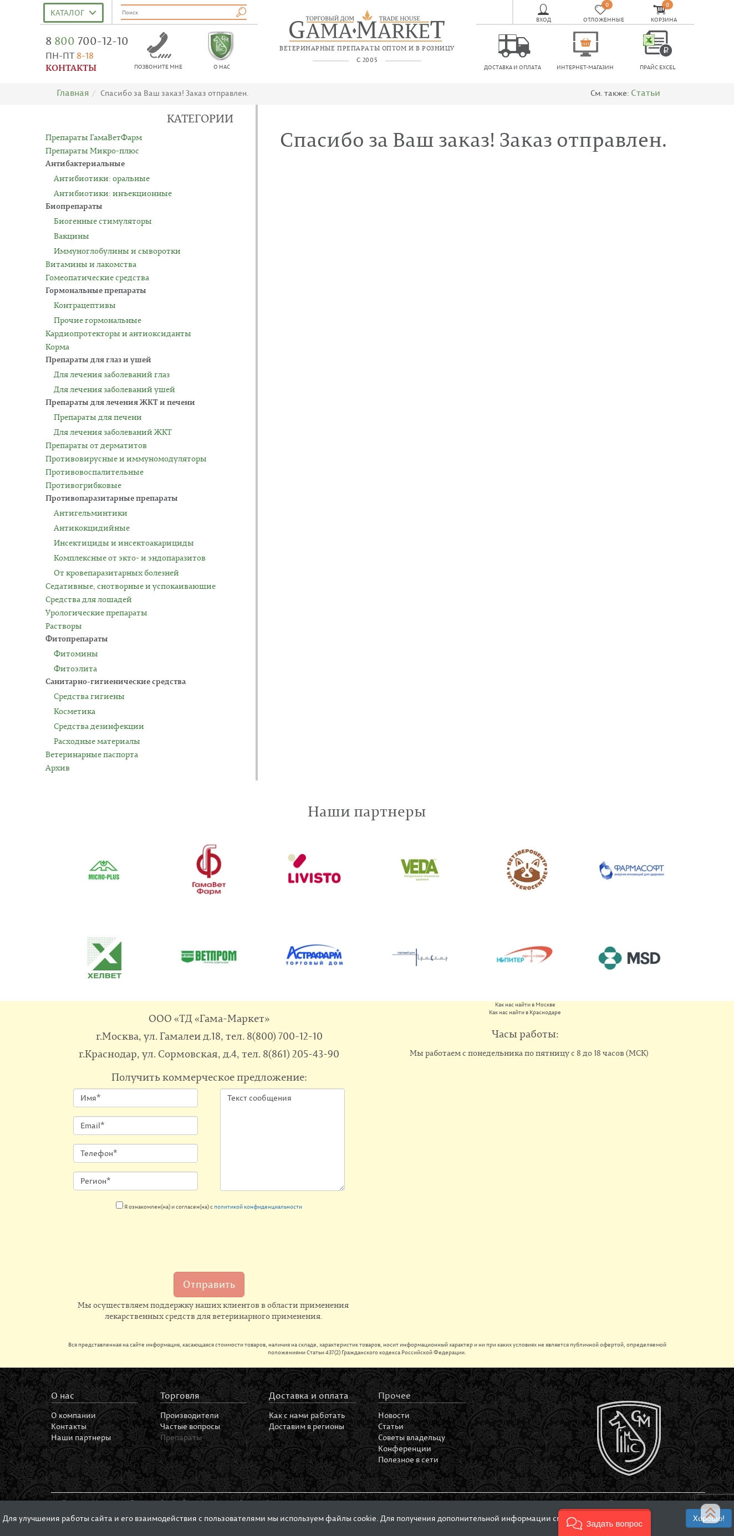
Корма (57, 346)
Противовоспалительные (94, 471)
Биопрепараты (74, 205)
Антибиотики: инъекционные (113, 193)
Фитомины (76, 653)
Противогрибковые (83, 485)
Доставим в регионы (306, 1426)
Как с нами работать (307, 1415)
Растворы (63, 625)
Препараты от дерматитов (96, 445)
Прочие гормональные (97, 320)
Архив (57, 767)
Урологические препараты (96, 612)
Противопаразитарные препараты (111, 497)
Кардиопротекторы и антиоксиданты (118, 333)
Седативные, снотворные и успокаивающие (130, 586)
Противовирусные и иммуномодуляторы (126, 458)
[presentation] (157, 1238)
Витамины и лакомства (90, 264)
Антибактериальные (85, 163)
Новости (394, 1415)
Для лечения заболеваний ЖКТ (113, 432)
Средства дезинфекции (99, 726)
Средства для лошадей (88, 599)
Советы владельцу (411, 1437)
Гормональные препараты (95, 290)
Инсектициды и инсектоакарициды (124, 542)
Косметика (74, 711)
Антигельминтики (91, 512)
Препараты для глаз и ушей (98, 359)
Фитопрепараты (76, 638)
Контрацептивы (85, 305)
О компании (73, 1415)
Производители (189, 1415)
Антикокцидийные (92, 527)
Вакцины (71, 236)
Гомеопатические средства (97, 277)
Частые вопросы (190, 1426)
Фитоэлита (75, 668)
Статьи (645, 92)
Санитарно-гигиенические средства (115, 681)
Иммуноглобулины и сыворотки (117, 250)
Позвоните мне (158, 67)
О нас (221, 67)
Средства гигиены (89, 696)
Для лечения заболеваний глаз (112, 374)
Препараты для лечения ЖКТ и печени (120, 401)
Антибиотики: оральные (102, 178)
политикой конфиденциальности (258, 1207)
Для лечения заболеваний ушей (114, 389)
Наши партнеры (81, 1437)
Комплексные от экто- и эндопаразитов (130, 557)
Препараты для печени (98, 417)
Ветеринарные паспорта (91, 754)
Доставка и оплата (512, 67)
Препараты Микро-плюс (92, 150)
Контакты (68, 1426)
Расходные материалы (97, 741)
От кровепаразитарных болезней (116, 572)
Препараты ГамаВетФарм (93, 137)
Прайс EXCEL (657, 67)
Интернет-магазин (585, 67)
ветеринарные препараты (367, 48)
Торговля (180, 1395)
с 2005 (367, 59)
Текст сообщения (282, 1139)
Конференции (404, 1448)
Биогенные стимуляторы (103, 221)
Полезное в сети (408, 1459)
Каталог (67, 12)
